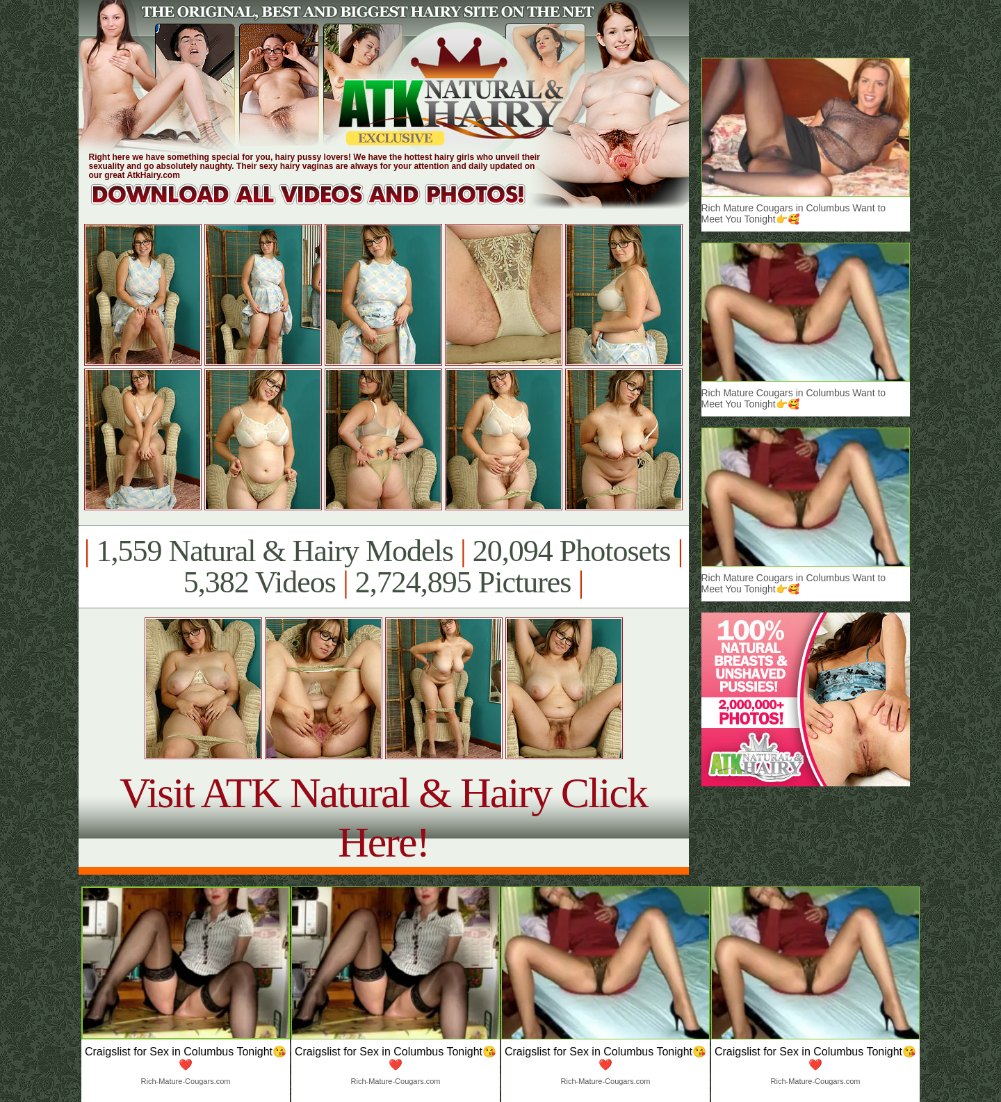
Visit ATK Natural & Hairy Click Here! (383, 817)
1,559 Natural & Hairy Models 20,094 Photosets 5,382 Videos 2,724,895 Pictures (383, 566)
